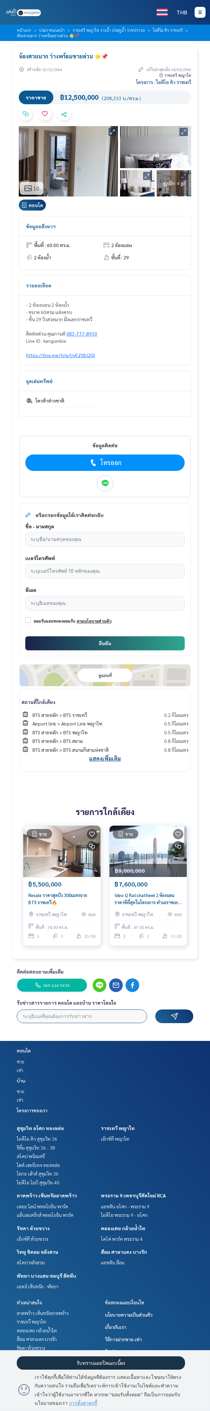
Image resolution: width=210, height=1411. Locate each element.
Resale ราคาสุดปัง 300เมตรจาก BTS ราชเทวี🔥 (57, 898)
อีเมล (30, 590)
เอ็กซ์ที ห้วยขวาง (32, 1239)
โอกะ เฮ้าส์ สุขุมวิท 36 (37, 1173)
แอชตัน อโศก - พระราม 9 (125, 1206)
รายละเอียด (38, 285)
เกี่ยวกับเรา (115, 1327)
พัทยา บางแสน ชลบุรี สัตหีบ (46, 1276)
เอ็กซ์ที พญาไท (115, 1139)
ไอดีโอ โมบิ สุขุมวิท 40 (38, 1182)
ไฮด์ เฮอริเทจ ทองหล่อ (38, 1165)
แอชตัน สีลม (112, 1262)
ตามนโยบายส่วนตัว (94, 621)
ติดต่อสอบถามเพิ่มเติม (40, 971)
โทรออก (105, 463)
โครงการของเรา (32, 1110)
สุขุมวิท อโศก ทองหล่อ (40, 1128)
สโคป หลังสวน (31, 1262)
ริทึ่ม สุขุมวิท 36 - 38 (36, 1147)
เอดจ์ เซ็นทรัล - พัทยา (37, 1286)
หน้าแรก (24, 30)
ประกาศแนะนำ (52, 30)
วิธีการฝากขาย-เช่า (123, 1339)
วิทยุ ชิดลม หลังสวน (37, 1252)
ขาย (20, 1061)
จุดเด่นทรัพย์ (39, 381)
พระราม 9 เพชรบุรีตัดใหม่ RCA (133, 1195)
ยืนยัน (105, 643)
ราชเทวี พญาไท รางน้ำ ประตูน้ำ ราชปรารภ (109, 30)
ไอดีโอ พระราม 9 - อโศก (124, 1215)
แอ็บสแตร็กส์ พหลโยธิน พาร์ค (45, 1215)
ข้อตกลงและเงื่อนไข (124, 1302)
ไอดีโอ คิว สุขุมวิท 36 (37, 1139)
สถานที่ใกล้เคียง (38, 702)
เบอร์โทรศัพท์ (40, 558)
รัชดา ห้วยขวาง (33, 1228)
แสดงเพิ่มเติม (105, 758)
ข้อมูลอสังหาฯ (41, 226)
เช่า (20, 1070)
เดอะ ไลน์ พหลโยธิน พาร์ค (42, 1206)
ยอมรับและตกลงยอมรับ (54, 621)
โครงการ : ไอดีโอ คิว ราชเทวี (163, 82)
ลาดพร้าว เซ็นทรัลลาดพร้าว (47, 1195)
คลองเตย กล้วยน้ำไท (123, 1228)
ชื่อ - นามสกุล (39, 526)
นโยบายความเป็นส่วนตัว (129, 1315)
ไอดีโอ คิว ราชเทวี (168, 30)
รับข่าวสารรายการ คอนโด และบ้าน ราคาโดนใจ (66, 1003)
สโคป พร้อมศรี (31, 1156)
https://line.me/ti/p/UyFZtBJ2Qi (60, 355)
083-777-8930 (81, 333)
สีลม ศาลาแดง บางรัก (124, 1252)
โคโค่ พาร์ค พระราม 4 (122, 1239)
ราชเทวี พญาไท (118, 1128)
